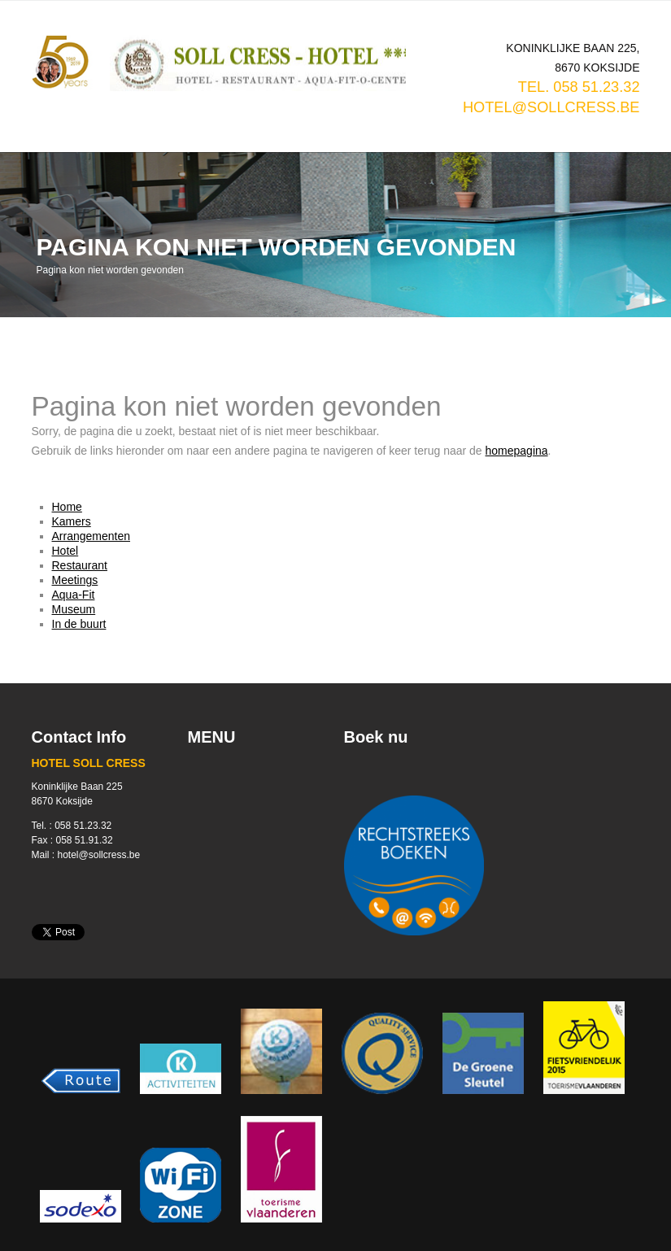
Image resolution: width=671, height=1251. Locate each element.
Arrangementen (91, 536)
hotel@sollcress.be (551, 107)
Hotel (65, 550)
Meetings (75, 579)
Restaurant (79, 565)
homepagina (517, 450)
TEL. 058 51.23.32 (579, 87)
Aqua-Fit (73, 594)
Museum (74, 609)
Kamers (71, 521)
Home (67, 506)
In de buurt (79, 623)
